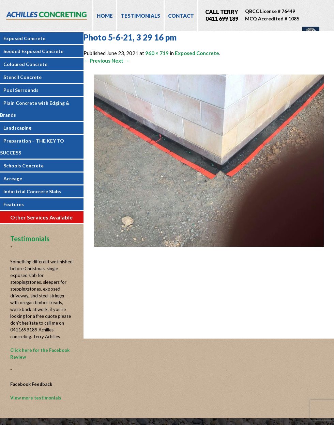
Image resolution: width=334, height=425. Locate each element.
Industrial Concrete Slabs (32, 191)
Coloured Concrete (25, 64)
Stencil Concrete (22, 77)
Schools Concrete (23, 165)
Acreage (12, 178)
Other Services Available (41, 217)
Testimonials (140, 16)
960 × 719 (157, 53)
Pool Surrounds (21, 90)
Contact (181, 16)
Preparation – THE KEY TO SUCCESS (32, 147)
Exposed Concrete (24, 38)
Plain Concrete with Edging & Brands (35, 109)
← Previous (97, 61)
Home (105, 16)
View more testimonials (35, 398)
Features (13, 204)
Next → (120, 61)
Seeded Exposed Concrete (33, 51)
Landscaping (17, 128)
